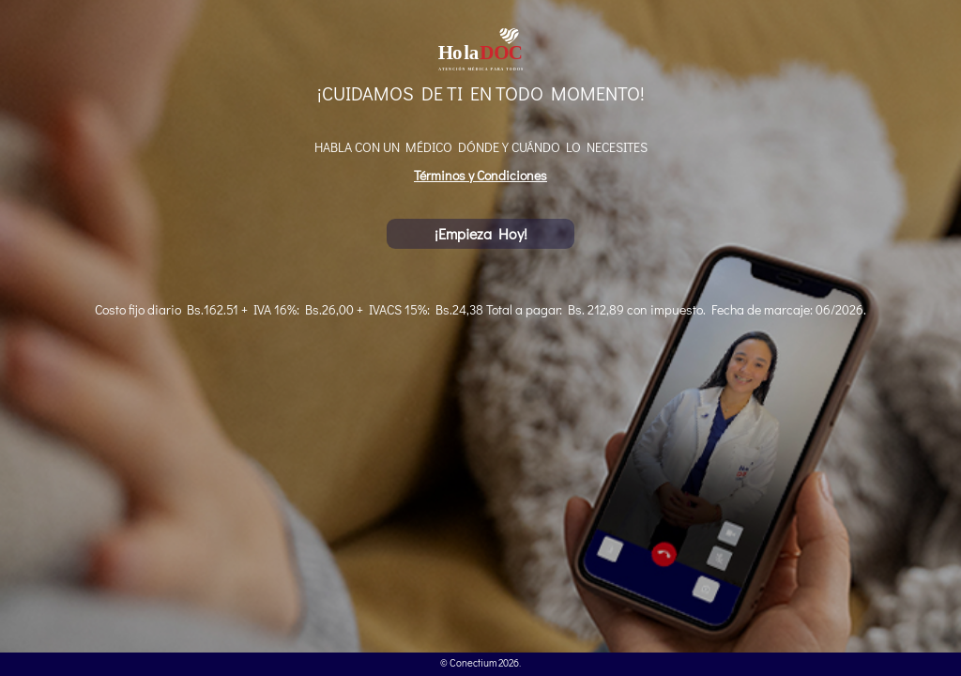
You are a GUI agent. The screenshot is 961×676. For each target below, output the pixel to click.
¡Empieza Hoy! (481, 233)
